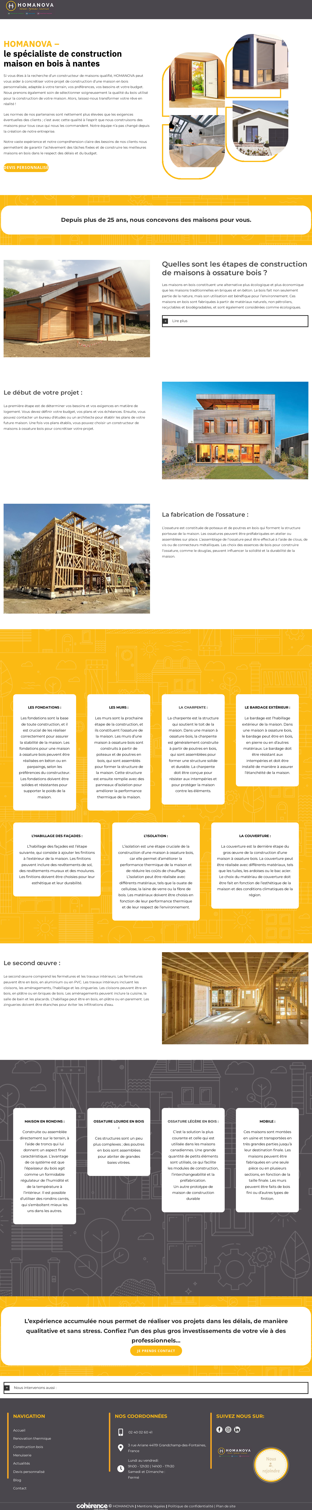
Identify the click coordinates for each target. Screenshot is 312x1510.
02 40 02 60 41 (140, 1432)
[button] (235, 321)
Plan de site (225, 1506)
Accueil (19, 1430)
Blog (17, 1480)
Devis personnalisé (29, 1472)
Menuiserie (22, 1455)
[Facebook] (219, 1429)
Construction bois (28, 1447)
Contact (20, 1488)
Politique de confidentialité (190, 1506)
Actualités (21, 1463)
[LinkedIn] (237, 1429)
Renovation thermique (32, 1438)
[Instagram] (228, 1429)
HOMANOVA (123, 1506)
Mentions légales (151, 1506)
